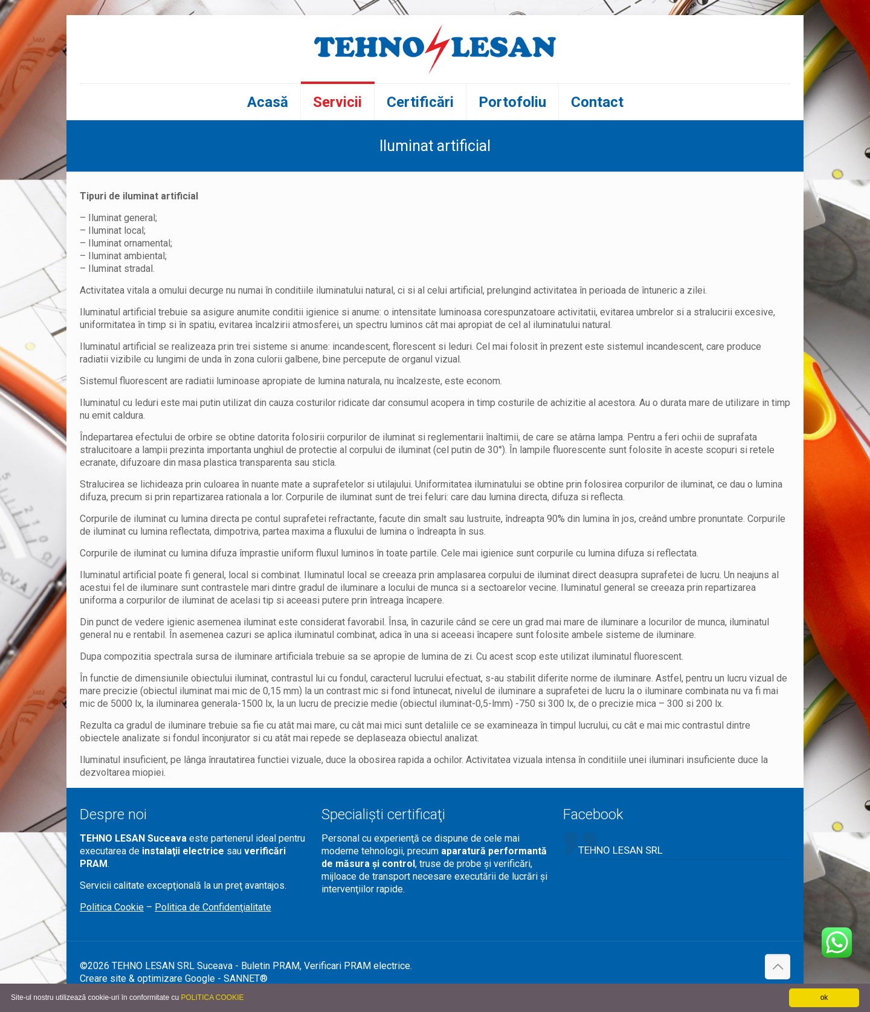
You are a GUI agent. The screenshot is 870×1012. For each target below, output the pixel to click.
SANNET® (246, 978)
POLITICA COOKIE (212, 997)
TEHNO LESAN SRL (620, 850)
